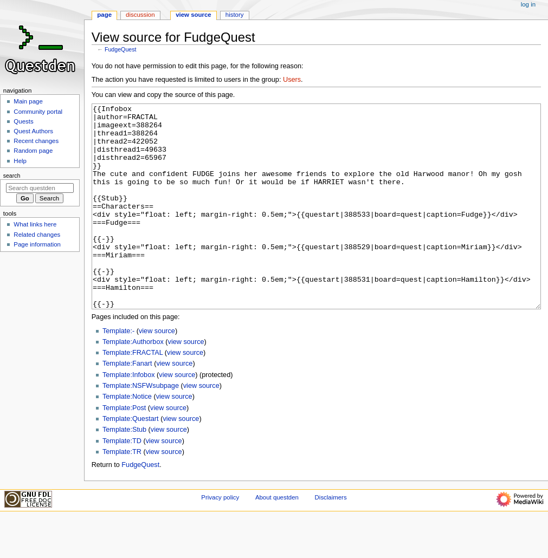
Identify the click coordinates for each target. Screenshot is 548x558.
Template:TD (121, 481)
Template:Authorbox (133, 382)
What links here (35, 224)
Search (12, 175)
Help (20, 161)
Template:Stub (124, 470)
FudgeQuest (121, 49)
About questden (277, 538)
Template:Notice (127, 437)
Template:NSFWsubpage (140, 426)
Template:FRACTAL (132, 393)
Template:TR (121, 492)
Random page (33, 150)
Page (104, 14)
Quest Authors (33, 131)
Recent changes (36, 141)
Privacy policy (220, 538)
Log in (528, 4)
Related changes (37, 234)
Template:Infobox (128, 415)
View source (193, 14)
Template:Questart (130, 459)
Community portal (38, 111)
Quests (23, 121)
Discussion (140, 14)
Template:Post (124, 448)
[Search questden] (40, 188)
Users (292, 79)
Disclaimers (331, 538)
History (234, 14)
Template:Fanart (127, 404)
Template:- (118, 371)
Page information (37, 244)
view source (157, 371)
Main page (28, 101)
